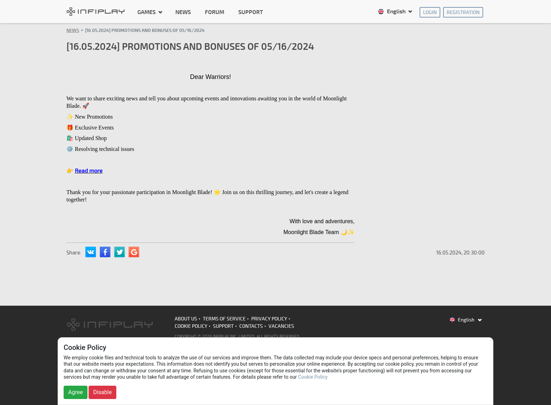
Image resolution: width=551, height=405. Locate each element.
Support (250, 12)
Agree (75, 392)
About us (186, 319)
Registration (463, 12)
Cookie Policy (191, 326)
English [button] (392, 11)
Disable (102, 392)
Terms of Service (224, 319)
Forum (214, 12)
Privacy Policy (269, 319)
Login (430, 12)
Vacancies (281, 326)
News (183, 12)
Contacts (251, 326)
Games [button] (147, 11)
